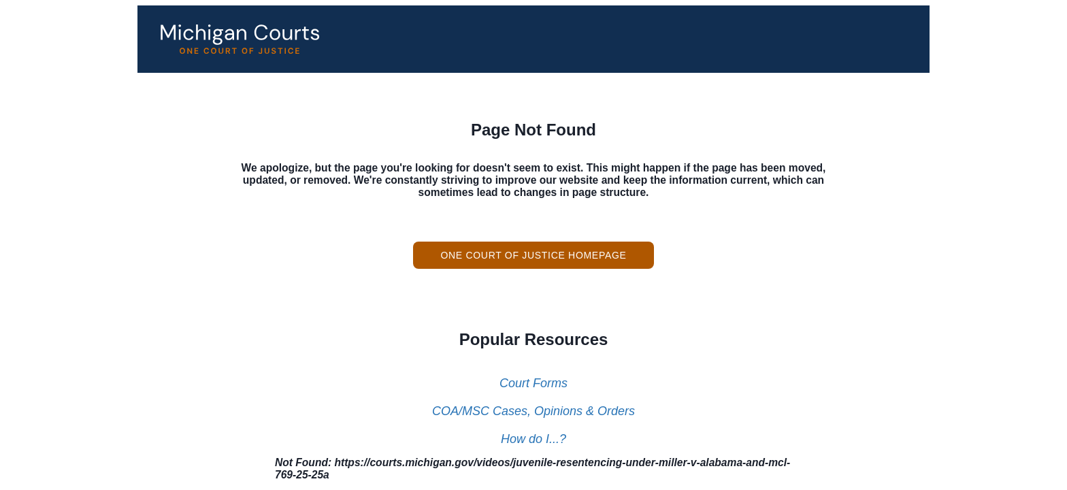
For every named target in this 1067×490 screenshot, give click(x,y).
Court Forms (533, 383)
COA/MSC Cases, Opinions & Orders (533, 411)
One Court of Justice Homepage (533, 255)
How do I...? (533, 439)
